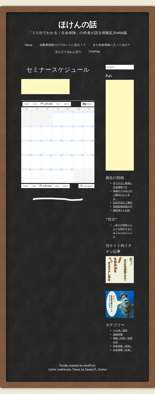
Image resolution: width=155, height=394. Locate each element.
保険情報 (118, 334)
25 (93, 155)
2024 (67, 104)
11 (93, 126)
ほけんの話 (77, 24)
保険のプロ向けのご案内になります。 (122, 195)
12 (30, 141)
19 (30, 155)
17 (82, 141)
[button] (86, 186)
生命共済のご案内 (122, 202)
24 (82, 155)
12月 (58, 104)
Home (29, 45)
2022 (27, 104)
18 (93, 141)
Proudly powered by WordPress (78, 365)
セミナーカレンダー (68, 51)
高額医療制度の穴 (122, 206)
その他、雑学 (120, 330)
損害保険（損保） (122, 346)
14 (51, 141)
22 (61, 155)
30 (72, 169)
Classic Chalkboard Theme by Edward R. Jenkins (77, 369)
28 (51, 169)
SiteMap (94, 51)
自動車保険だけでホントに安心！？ (63, 45)
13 (40, 141)
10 (82, 126)
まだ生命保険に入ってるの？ (111, 45)
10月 (35, 104)
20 (40, 155)
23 (72, 155)
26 (30, 169)
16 (72, 141)
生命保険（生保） (122, 349)
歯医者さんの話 (121, 210)
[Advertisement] (45, 86)
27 (40, 169)
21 (51, 155)
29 (61, 169)
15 (61, 141)
